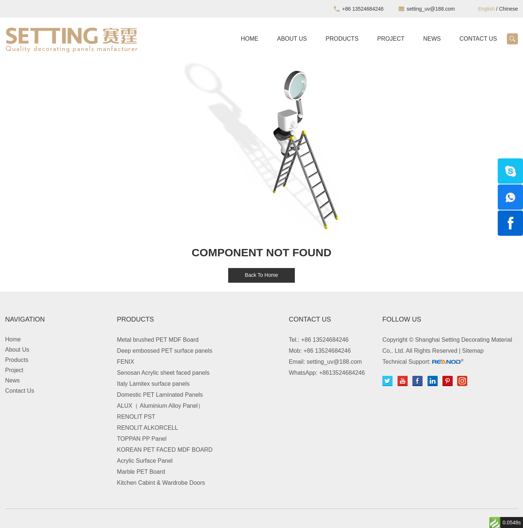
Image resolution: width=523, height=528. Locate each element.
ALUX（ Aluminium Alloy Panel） (160, 406)
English (486, 9)
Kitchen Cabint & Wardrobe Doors (161, 483)
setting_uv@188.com (431, 9)
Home (250, 39)
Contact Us (478, 39)
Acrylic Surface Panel (145, 461)
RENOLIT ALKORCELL (147, 428)
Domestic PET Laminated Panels (160, 395)
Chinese (508, 9)
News (432, 39)
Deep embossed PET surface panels (164, 351)
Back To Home (261, 275)
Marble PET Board (141, 472)
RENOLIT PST (136, 417)
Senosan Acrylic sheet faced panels (163, 373)
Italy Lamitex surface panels (153, 384)
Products (342, 39)
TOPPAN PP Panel (141, 439)
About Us (292, 39)
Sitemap (473, 351)
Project (391, 39)
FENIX (125, 362)
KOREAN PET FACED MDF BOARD (164, 450)
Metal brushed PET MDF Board (158, 340)
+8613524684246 (342, 373)
